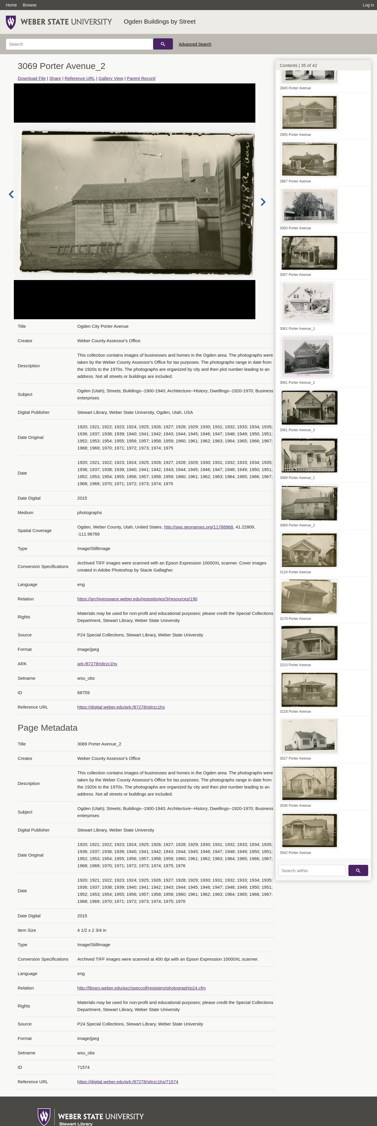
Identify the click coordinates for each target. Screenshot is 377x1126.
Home (11, 5)
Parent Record (141, 78)
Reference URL (80, 78)
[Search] (79, 44)
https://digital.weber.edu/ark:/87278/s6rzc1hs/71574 (127, 1081)
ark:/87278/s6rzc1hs (97, 663)
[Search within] (311, 870)
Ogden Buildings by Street (160, 21)
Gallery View (111, 78)
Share (55, 78)
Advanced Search (195, 44)
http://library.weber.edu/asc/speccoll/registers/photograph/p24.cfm (141, 987)
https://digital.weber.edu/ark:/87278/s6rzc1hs (121, 706)
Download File (32, 78)
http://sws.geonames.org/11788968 (198, 526)
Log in (368, 5)
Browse (30, 5)
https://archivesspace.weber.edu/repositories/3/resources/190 (137, 598)
